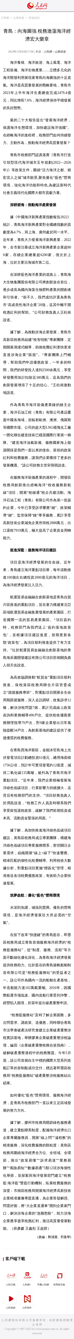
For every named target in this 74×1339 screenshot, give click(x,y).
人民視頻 (11, 1300)
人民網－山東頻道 (55, 51)
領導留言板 (60, 1277)
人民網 (5, 17)
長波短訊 (34, 17)
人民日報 (11, 1277)
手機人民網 (43, 1277)
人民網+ (27, 1277)
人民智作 (27, 1300)
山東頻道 (18, 17)
